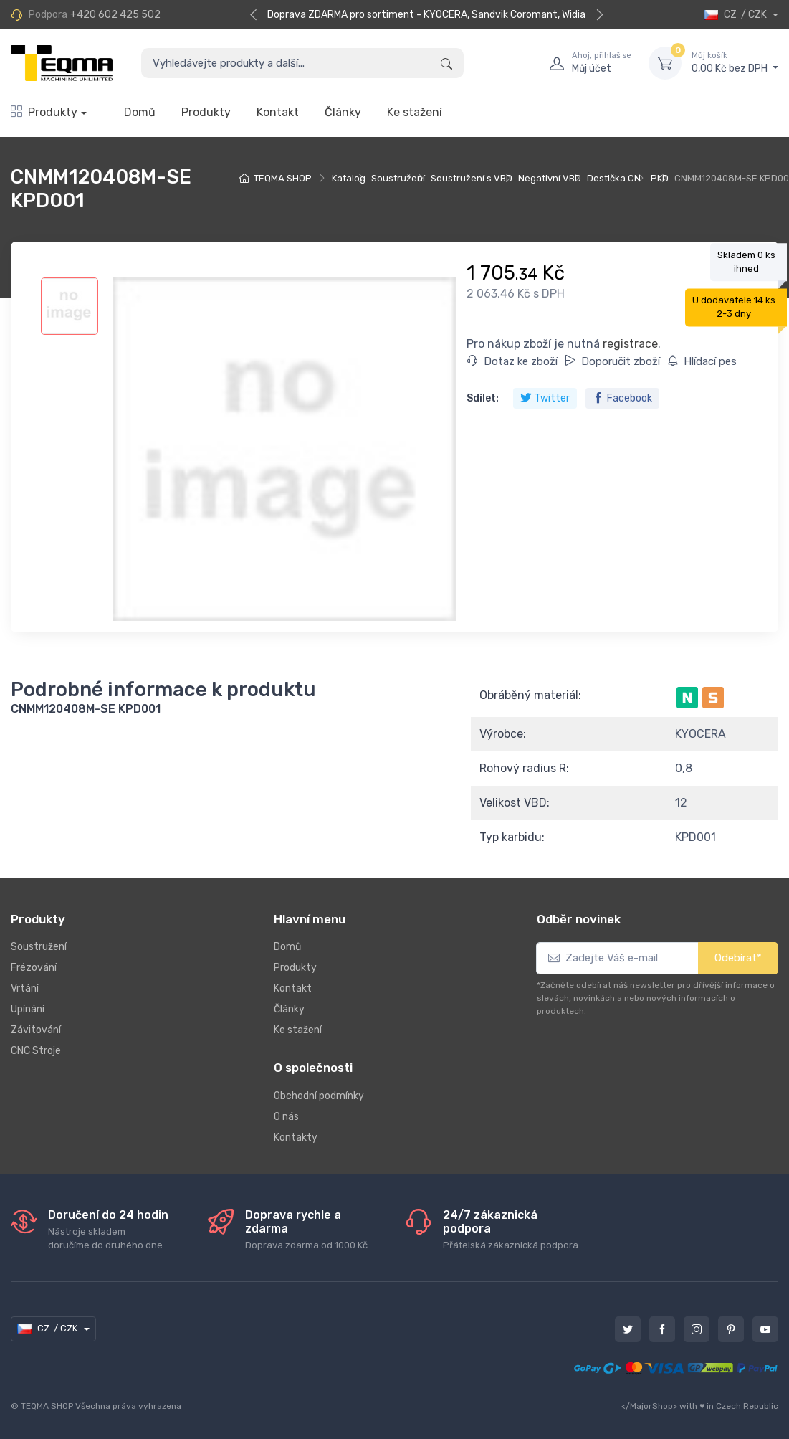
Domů (140, 112)
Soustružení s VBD (471, 178)
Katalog (348, 178)
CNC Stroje (36, 1051)
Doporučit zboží (612, 361)
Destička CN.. (616, 178)
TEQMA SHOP (283, 178)
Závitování (36, 1030)
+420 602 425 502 (115, 15)
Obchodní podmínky (319, 1096)
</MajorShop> (649, 1406)
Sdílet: (483, 398)
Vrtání (25, 988)
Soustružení (398, 178)
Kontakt (278, 112)
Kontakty (295, 1137)
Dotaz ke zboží (512, 361)
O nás (286, 1117)
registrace (630, 344)
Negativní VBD (549, 178)
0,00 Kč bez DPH (735, 62)
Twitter (545, 398)
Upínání (27, 1009)
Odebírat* (738, 957)
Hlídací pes (702, 361)
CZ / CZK (736, 15)
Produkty (44, 112)
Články (343, 112)
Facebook (622, 398)
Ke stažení (414, 112)
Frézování (34, 967)
